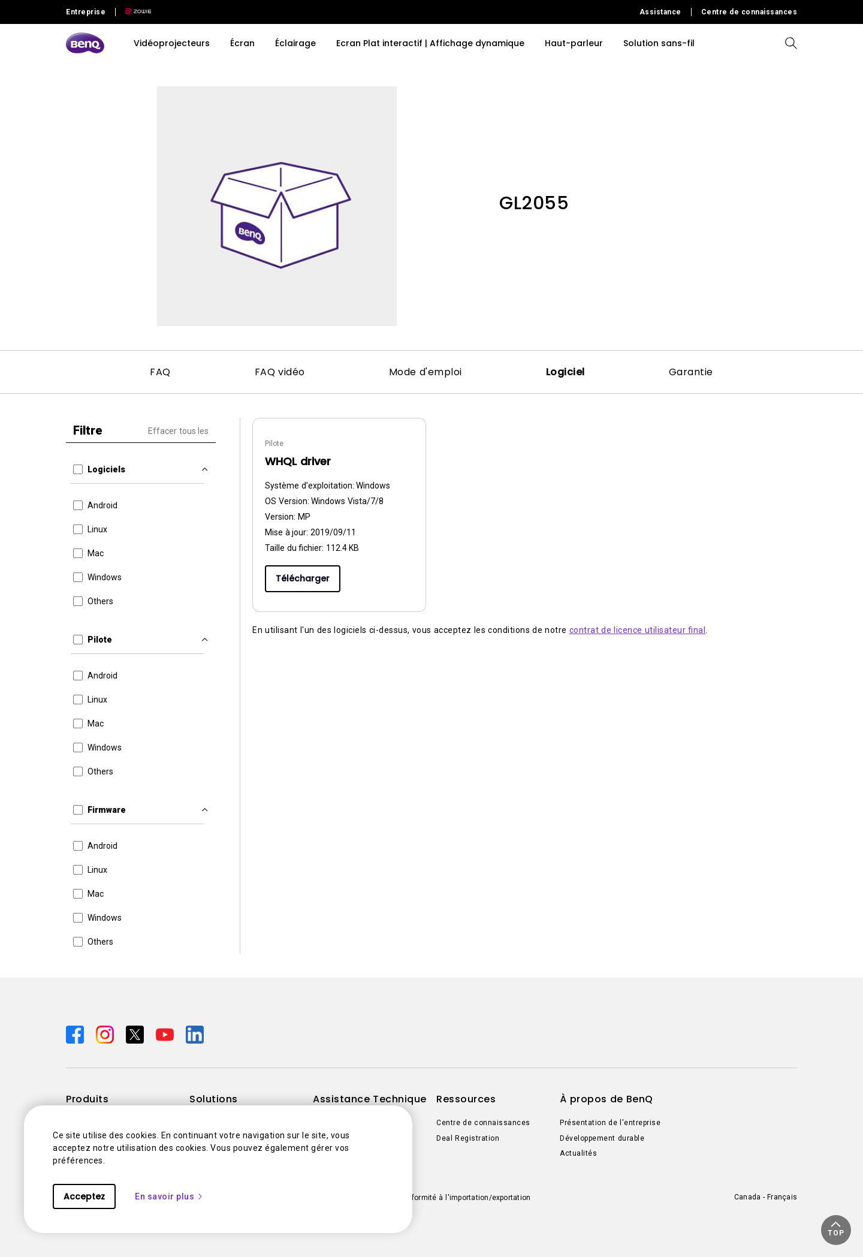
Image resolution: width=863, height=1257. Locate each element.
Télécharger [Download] (303, 578)
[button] (836, 1230)
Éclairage (295, 43)
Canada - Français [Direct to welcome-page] (765, 1197)
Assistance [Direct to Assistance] (660, 12)
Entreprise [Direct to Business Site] (85, 12)
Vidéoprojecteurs (172, 43)
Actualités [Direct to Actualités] (578, 1153)
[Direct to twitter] (136, 1034)
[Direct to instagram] (106, 1034)
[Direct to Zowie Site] (134, 12)
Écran (242, 43)
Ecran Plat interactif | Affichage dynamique (430, 43)
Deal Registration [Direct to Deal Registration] (467, 1138)
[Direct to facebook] (76, 1034)
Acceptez (84, 1196)
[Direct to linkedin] (195, 1034)
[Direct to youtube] (166, 1034)
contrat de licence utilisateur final (637, 630)
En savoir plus (169, 1196)
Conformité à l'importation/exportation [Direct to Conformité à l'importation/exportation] (464, 1197)
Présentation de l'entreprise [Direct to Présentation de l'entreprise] (610, 1123)
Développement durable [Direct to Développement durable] (602, 1138)
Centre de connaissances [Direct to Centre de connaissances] (749, 12)
